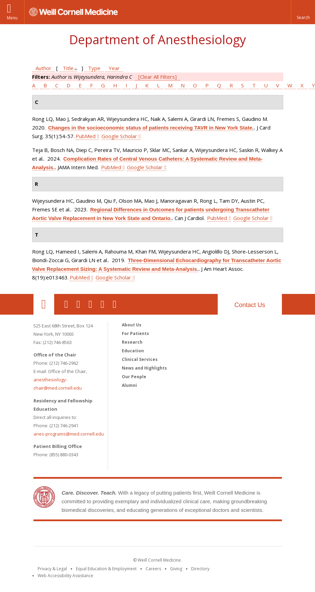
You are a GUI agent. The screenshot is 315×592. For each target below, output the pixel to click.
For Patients (135, 333)
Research (132, 342)
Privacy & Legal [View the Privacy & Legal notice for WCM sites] (52, 569)
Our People (134, 377)
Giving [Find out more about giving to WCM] (176, 569)
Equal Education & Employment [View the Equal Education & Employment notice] (106, 569)
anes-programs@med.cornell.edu (68, 434)
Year (114, 68)
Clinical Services (140, 359)
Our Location (43, 304)
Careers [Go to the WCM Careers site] (153, 569)
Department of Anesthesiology (157, 39)
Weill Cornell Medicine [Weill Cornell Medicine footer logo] (158, 535)
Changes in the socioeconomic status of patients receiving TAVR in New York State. (151, 128)
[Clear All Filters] (157, 76)
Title (68, 68)
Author (43, 68)
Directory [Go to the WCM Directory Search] (200, 569)
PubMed (86, 136)
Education (133, 351)
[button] (303, 12)
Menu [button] (12, 18)
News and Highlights (144, 368)
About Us (131, 325)
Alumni (129, 385)
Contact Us (249, 305)
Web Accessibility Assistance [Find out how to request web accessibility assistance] (65, 576)
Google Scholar (119, 136)
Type (94, 68)
